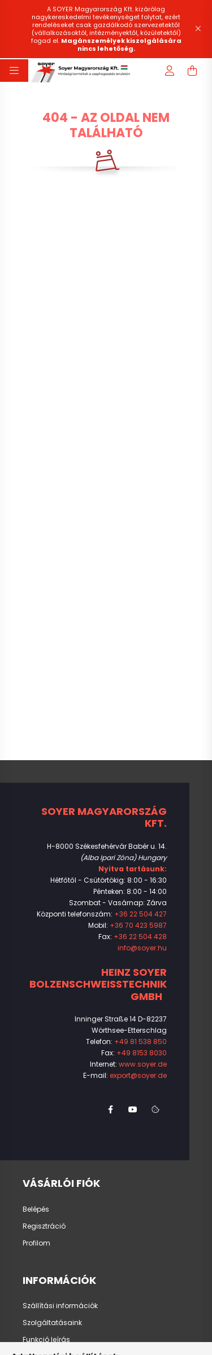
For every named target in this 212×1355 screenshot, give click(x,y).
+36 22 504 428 (140, 936)
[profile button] (169, 70)
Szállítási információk (60, 1306)
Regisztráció (44, 1226)
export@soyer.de (138, 1075)
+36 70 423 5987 (138, 925)
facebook (110, 1109)
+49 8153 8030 (141, 1053)
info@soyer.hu (142, 948)
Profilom (36, 1243)
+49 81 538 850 (140, 1041)
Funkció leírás (46, 1340)
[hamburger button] (14, 70)
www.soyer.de (143, 1064)
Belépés (36, 1209)
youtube (133, 1109)
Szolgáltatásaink (52, 1323)
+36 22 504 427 (140, 914)
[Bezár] (197, 28)
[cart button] (192, 70)
